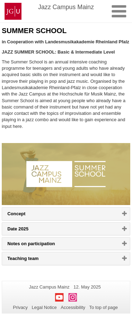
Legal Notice (44, 307)
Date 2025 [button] (26, 230)
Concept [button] (25, 215)
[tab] (66, 214)
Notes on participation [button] (40, 245)
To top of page (103, 307)
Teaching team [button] (31, 260)
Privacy (20, 307)
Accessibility (73, 307)
